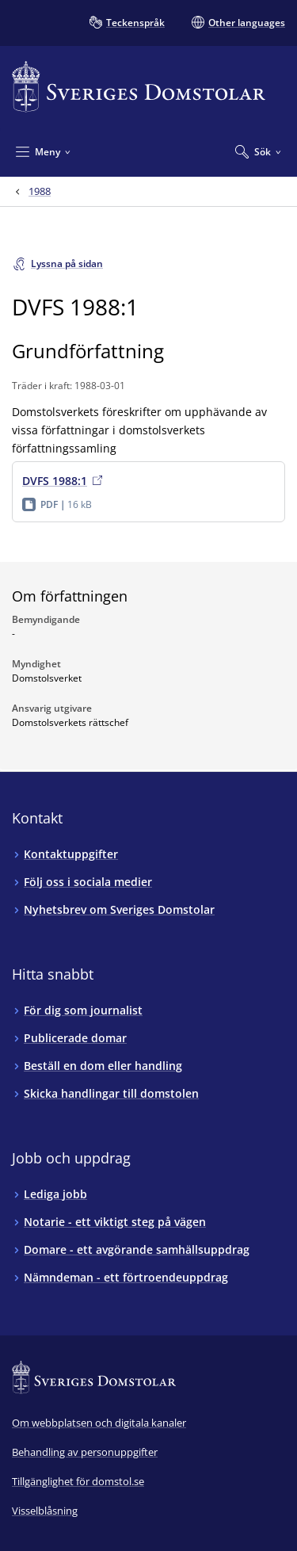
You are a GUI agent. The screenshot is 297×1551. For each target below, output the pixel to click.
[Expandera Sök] (258, 151)
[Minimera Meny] (43, 151)
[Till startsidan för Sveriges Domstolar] (138, 87)
